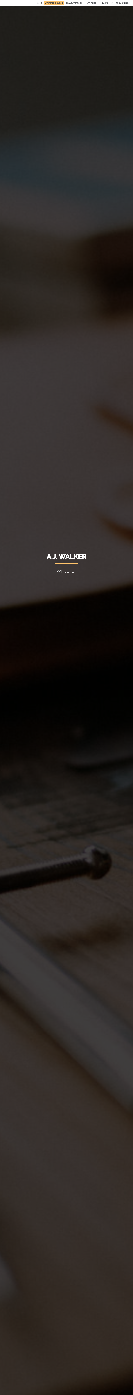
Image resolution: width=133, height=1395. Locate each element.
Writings (91, 3)
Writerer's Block (54, 3)
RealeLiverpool (74, 3)
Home (39, 3)
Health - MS (107, 3)
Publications (123, 3)
